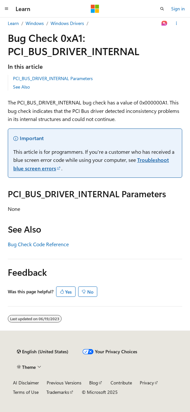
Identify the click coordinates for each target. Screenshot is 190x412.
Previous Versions (64, 383)
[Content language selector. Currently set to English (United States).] (42, 351)
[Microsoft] (95, 9)
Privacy (147, 383)
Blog (93, 383)
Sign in (178, 9)
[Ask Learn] (164, 23)
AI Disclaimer (26, 383)
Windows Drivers (67, 23)
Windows (35, 23)
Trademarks (57, 392)
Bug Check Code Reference (38, 244)
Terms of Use (26, 392)
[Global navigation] (6, 9)
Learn (13, 23)
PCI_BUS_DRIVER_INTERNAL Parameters (53, 78)
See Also (21, 87)
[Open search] (162, 9)
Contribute (121, 383)
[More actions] (176, 23)
